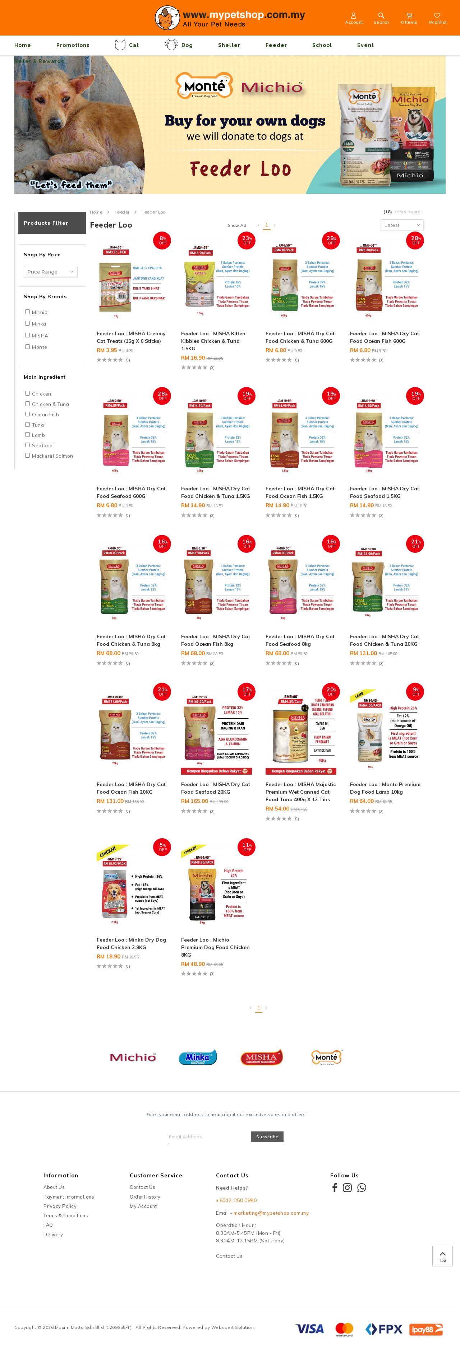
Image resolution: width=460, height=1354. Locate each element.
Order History (145, 1197)
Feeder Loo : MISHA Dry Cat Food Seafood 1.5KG (384, 492)
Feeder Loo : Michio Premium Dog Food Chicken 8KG (215, 947)
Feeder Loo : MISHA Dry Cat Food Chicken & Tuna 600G (300, 337)
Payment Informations (68, 1197)
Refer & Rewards (39, 61)
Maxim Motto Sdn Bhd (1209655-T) (93, 1327)
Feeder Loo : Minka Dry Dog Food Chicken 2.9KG (131, 944)
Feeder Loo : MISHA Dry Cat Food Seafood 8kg (300, 640)
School (322, 45)
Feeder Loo (153, 212)
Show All (237, 225)
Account (354, 19)
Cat (127, 45)
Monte (39, 347)
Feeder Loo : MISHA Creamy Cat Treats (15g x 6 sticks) (131, 337)
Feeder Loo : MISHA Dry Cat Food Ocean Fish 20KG (131, 788)
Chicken (41, 394)
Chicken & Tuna (50, 404)
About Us (54, 1187)
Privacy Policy (60, 1206)
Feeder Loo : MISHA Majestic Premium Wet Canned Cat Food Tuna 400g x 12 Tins (301, 792)
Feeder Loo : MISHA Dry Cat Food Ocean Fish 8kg (215, 640)
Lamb (38, 435)
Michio (39, 312)
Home (22, 45)
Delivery (53, 1234)
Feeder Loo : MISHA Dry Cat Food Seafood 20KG (215, 788)
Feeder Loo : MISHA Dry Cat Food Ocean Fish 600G (384, 337)
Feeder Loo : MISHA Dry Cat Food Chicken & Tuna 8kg (131, 640)
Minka (39, 324)
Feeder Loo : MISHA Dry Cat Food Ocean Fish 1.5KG (300, 492)
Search (381, 19)
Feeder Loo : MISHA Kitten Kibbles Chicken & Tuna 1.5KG (213, 341)
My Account (143, 1206)
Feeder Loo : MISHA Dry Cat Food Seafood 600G (131, 492)
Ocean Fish (45, 414)
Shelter (229, 45)
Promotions (72, 45)
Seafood (42, 445)
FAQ (48, 1225)
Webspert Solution (232, 1327)
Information (60, 1175)
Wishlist (438, 19)
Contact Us (142, 1187)
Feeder (276, 45)
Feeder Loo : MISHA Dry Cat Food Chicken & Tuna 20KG (384, 640)
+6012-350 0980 (236, 1200)
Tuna (38, 425)
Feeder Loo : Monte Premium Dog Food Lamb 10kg (385, 788)
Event (365, 45)
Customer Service (156, 1175)
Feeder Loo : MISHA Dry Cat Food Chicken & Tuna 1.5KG (215, 492)
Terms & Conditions (65, 1215)
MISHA (40, 335)
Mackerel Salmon (52, 456)
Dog (178, 45)
